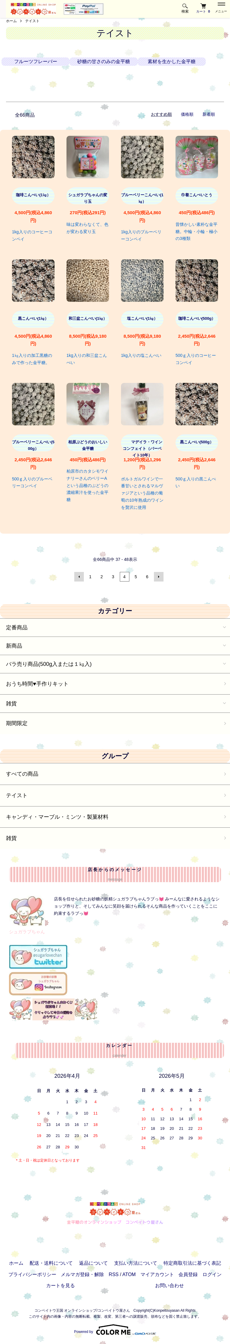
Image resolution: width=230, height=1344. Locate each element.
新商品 (14, 646)
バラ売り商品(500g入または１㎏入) (49, 664)
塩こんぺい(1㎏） (142, 318)
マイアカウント (157, 1274)
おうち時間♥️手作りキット (37, 684)
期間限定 (17, 723)
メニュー (221, 8)
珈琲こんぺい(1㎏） (33, 195)
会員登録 (188, 1274)
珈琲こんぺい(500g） (197, 318)
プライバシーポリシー (32, 1274)
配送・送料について (51, 1263)
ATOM (129, 1274)
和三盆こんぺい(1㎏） (88, 318)
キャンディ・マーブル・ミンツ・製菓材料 (57, 817)
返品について (93, 1263)
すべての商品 (22, 774)
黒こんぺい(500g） (197, 442)
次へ (159, 577)
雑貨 (11, 704)
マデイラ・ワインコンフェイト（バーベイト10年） (142, 448)
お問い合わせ (169, 1285)
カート (203, 8)
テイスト (32, 21)
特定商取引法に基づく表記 (192, 1263)
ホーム (11, 21)
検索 (185, 8)
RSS (114, 1274)
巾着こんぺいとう (196, 195)
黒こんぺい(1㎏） (33, 318)
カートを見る (60, 1285)
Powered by (115, 1329)
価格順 (187, 114)
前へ (79, 577)
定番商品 (17, 628)
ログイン (212, 1274)
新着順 (208, 114)
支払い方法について (135, 1263)
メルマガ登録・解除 (82, 1274)
